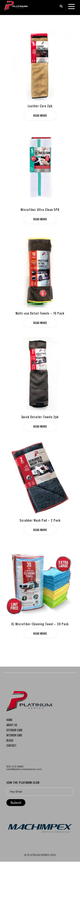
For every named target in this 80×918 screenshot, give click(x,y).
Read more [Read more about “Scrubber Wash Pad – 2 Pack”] (40, 530)
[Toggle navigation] (71, 7)
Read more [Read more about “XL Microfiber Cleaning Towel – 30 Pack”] (40, 633)
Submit (15, 803)
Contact (11, 746)
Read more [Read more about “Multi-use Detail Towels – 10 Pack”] (40, 323)
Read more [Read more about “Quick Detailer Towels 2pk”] (40, 426)
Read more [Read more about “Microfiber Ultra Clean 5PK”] (40, 219)
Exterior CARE (14, 730)
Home (9, 720)
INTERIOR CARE (14, 735)
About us (11, 725)
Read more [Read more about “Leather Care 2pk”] (40, 115)
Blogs (9, 740)
